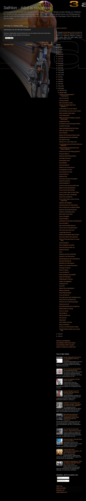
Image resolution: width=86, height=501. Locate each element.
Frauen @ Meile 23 (64, 153)
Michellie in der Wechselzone (66, 263)
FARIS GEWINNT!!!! (64, 183)
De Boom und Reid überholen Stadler (69, 326)
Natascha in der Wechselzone (67, 256)
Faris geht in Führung (64, 267)
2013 (59, 70)
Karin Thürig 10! (63, 132)
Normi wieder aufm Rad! (65, 322)
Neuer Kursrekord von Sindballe (67, 274)
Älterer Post (48, 44)
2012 (59, 72)
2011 (59, 74)
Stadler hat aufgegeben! (65, 281)
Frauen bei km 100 (64, 304)
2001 (59, 336)
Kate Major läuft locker (65, 158)
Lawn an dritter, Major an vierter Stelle (69, 192)
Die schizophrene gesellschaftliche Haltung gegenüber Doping (72, 369)
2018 (59, 58)
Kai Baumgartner (67, 32)
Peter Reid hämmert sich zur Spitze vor (69, 306)
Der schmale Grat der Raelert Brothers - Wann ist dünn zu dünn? (72, 429)
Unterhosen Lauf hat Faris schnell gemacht (70, 221)
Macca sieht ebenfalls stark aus (67, 225)
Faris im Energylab (64, 216)
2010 (59, 77)
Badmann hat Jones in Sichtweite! (68, 194)
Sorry (60, 252)
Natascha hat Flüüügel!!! (65, 202)
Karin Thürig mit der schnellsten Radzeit (69, 207)
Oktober (62, 92)
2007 (59, 83)
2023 (59, 47)
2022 (59, 49)
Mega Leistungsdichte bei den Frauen (69, 128)
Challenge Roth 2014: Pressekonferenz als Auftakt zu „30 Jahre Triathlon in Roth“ (72, 451)
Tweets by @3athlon (61, 28)
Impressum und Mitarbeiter (63, 340)
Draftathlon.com (60, 490)
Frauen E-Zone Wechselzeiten (67, 190)
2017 (59, 61)
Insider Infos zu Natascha (65, 197)
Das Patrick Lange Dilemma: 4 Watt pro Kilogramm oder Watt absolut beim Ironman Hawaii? (72, 463)
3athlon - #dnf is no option (27, 7)
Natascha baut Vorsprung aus (67, 167)
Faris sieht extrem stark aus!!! (66, 230)
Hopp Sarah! (62, 320)
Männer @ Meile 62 (64, 324)
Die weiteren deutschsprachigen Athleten (69, 123)
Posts (59, 477)
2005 (59, 88)
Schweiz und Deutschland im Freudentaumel (66, 95)
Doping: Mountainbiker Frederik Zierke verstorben (71, 380)
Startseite (28, 44)
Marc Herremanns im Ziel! (66, 102)
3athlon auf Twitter (61, 488)
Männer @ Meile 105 (64, 315)
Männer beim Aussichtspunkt (66, 288)
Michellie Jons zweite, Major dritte (68, 141)
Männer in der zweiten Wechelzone (68, 265)
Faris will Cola (62, 317)
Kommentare (61, 480)
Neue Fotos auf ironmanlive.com (67, 299)
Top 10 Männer (63, 162)
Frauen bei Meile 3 (64, 242)
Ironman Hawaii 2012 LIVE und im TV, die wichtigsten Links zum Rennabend (72, 359)
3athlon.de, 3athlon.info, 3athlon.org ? (66, 347)
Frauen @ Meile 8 (64, 223)
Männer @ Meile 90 (64, 290)
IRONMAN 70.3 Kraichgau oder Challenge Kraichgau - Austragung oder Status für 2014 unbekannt (72, 404)
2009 (59, 79)
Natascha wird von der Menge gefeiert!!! (69, 151)
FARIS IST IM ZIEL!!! (64, 181)
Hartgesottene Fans (64, 121)
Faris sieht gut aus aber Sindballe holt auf (70, 297)
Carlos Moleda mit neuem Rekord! (68, 108)
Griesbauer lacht (63, 283)
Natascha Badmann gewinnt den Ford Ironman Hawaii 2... (69, 148)
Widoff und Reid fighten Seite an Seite (69, 234)
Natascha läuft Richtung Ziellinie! (67, 156)
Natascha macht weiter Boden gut (68, 209)
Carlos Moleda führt (64, 115)
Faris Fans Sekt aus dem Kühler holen (69, 185)
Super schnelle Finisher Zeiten (67, 113)
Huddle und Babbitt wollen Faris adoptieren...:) (67, 105)
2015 (59, 65)
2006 (59, 86)
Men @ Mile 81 (63, 313)
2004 (59, 334)
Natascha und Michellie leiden (67, 212)
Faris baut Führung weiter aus (67, 247)
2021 (59, 52)
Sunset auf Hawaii (64, 100)
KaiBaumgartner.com (61, 492)
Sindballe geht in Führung (65, 279)
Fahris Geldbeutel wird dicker (66, 245)
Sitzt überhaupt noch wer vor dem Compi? (70, 111)
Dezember (62, 90)
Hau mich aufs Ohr (64, 98)
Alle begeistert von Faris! (65, 169)
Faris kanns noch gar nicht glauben (68, 178)
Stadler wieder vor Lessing (66, 308)
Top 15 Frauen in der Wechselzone (68, 227)
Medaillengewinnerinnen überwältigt (68, 137)
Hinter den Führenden (65, 277)
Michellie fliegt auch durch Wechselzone (69, 258)
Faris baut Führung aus (65, 261)
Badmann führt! (63, 176)
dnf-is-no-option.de (77, 32)
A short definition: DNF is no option (65, 345)
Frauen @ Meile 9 (64, 218)
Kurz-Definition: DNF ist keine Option (65, 342)
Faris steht (62, 286)
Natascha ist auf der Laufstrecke (67, 254)
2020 (59, 54)
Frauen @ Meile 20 (64, 165)
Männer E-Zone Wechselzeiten (67, 187)
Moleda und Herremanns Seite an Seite (69, 135)
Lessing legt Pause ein (65, 232)
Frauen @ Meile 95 (64, 272)
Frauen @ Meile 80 (64, 295)
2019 (59, 56)
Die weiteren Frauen (64, 139)
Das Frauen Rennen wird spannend (68, 237)
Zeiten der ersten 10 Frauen (66, 130)
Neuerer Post (8, 44)
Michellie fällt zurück (64, 160)
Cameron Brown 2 (64, 174)
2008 (59, 81)
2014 (59, 68)
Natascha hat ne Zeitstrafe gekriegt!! (68, 301)
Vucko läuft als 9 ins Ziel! (65, 172)
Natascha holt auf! (64, 249)
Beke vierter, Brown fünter (66, 214)
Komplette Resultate (64, 126)
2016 (59, 63)
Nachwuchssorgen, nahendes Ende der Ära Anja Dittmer (72, 440)
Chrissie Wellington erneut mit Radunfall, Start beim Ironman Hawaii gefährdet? (71, 392)
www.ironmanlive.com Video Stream (68, 205)
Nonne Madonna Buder (65, 292)
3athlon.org (66, 34)
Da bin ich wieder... (64, 270)
